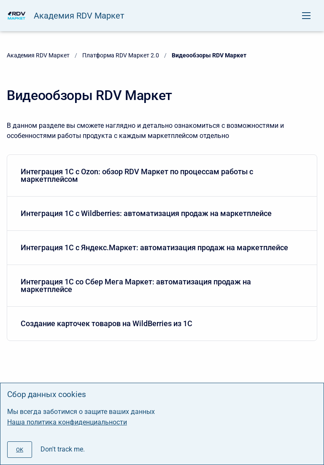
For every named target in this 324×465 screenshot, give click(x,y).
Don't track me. (62, 449)
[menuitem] (162, 176)
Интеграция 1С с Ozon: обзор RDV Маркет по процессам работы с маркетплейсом (160, 175)
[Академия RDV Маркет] (17, 15)
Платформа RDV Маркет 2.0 (120, 55)
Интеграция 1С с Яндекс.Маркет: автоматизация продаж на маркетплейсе (160, 247)
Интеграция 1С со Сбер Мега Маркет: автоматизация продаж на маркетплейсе (160, 285)
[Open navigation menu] (306, 15)
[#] (19, 449)
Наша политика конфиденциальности (67, 422)
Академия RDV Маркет (79, 16)
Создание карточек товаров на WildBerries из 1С (160, 323)
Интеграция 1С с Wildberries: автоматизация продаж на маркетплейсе (160, 213)
